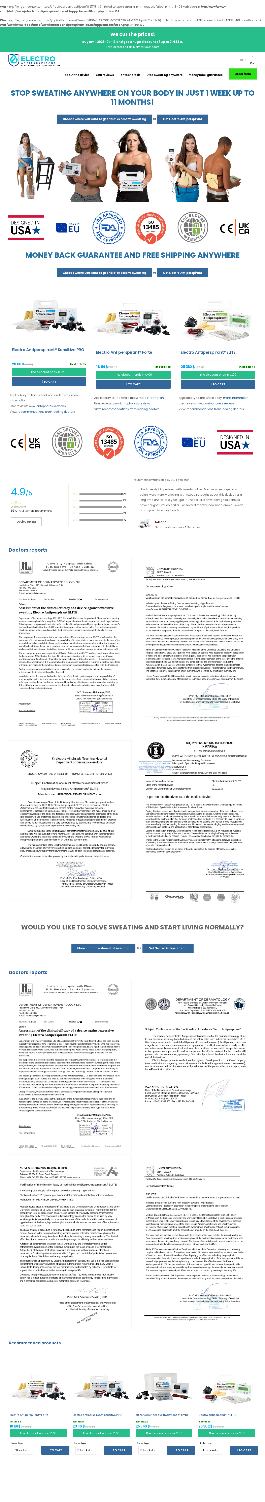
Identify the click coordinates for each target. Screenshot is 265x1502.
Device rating (26, 522)
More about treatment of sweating (103, 948)
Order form (243, 74)
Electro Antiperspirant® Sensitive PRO (97, 1415)
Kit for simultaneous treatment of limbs (162, 1415)
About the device (77, 75)
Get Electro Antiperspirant (182, 119)
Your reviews (105, 75)
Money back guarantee (206, 75)
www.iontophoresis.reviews (47, 406)
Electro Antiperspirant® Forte (29, 1415)
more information (151, 398)
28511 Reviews (19, 506)
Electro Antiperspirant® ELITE (217, 1415)
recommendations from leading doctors (46, 412)
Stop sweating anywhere (164, 75)
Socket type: (17, 1443)
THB (242, 60)
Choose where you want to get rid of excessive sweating (104, 119)
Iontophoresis (130, 75)
